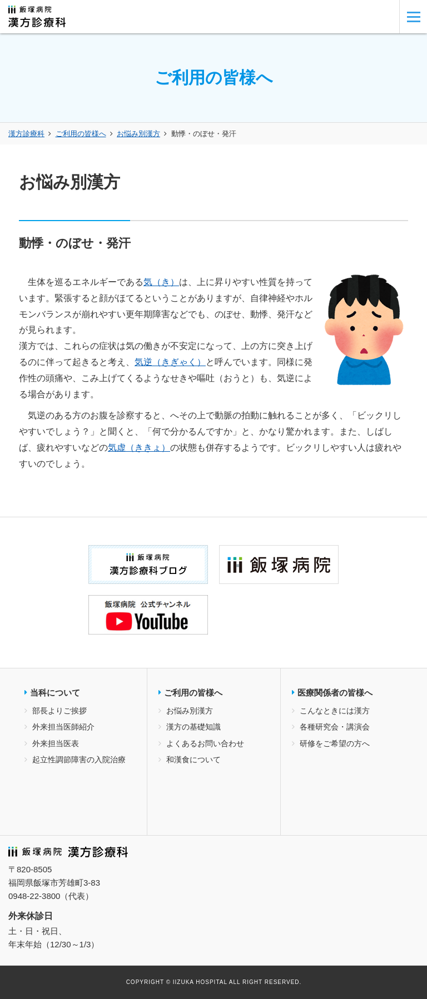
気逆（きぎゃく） (170, 362)
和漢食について (193, 759)
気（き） (161, 282)
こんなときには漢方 (335, 710)
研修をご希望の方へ (335, 743)
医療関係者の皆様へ (335, 692)
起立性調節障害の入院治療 (79, 759)
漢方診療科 (26, 133)
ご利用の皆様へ (81, 133)
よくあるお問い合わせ (205, 743)
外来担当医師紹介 (63, 726)
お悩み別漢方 (138, 133)
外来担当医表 (55, 743)
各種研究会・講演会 (335, 726)
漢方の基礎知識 (193, 726)
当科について (55, 692)
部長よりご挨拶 (59, 710)
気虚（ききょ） (139, 447)
